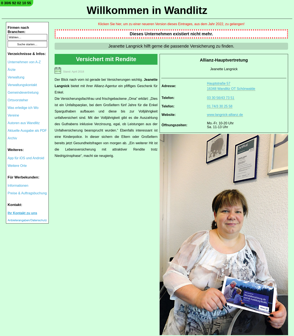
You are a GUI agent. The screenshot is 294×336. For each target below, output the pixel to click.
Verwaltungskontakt (22, 85)
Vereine (13, 115)
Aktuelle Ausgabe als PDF (27, 130)
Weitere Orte (17, 165)
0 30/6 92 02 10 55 (16, 3)
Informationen (18, 185)
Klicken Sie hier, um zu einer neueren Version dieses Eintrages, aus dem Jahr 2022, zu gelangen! (171, 24)
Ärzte (11, 69)
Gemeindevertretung (23, 92)
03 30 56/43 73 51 (220, 98)
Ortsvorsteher (18, 100)
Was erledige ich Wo (23, 108)
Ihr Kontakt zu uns (22, 213)
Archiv (12, 138)
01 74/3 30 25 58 (219, 106)
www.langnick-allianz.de (225, 115)
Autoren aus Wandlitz (24, 123)
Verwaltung (16, 77)
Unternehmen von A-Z (24, 62)
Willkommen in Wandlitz (147, 10)
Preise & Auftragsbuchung (27, 193)
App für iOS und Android (26, 158)
